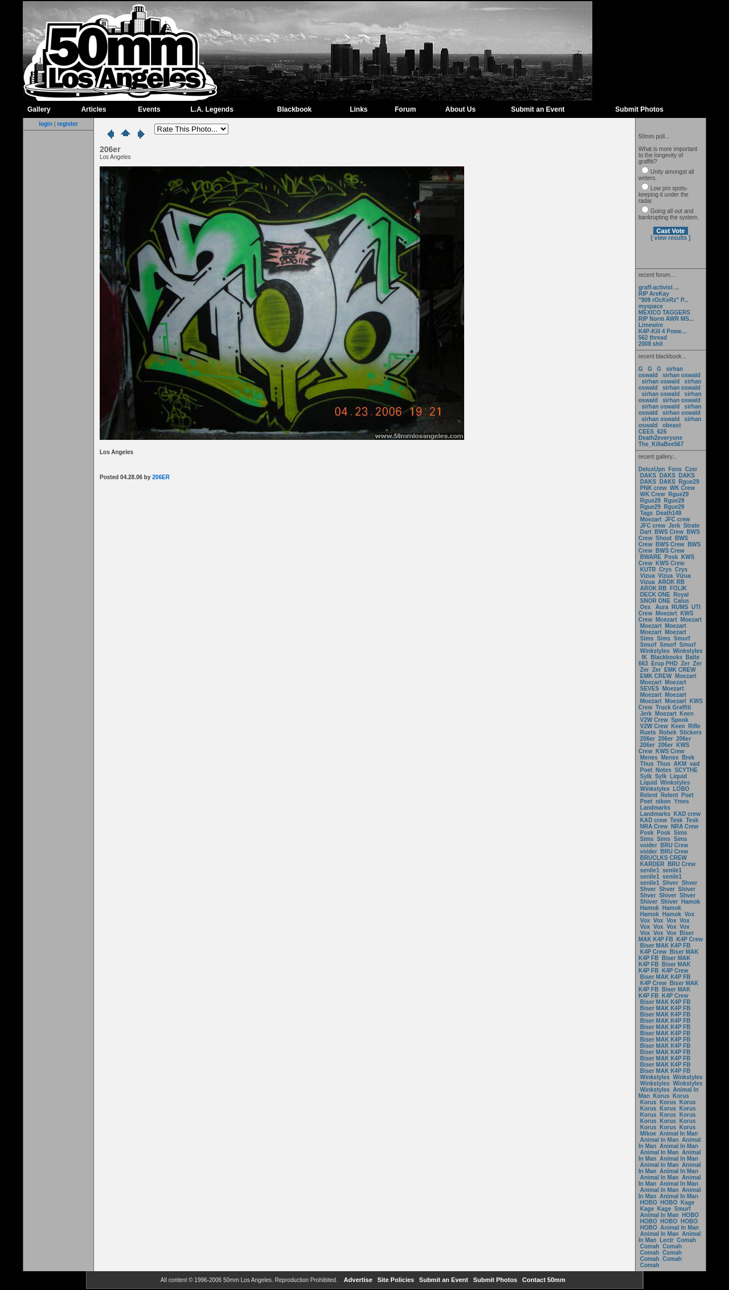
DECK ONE (656, 594)
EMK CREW (680, 670)
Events (149, 109)
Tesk (676, 820)
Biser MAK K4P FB (666, 936)
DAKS (648, 475)
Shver (670, 883)
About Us (460, 109)
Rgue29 (689, 482)
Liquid (678, 776)
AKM (680, 764)
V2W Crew (654, 720)
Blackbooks (666, 657)
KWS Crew (670, 563)
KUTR (648, 569)
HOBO (648, 1202)
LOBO (681, 789)
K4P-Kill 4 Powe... (662, 331)
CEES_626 (652, 431)
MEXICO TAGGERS (664, 312)
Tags (646, 513)
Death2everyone (660, 438)
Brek (688, 757)
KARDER (652, 864)
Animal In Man (679, 1133)
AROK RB (671, 582)
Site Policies (394, 1279)
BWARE (650, 557)
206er (647, 739)
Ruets (648, 732)
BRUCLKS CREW (663, 858)
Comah (686, 1240)
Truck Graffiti (673, 707)
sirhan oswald (681, 375)
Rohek (668, 732)
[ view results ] (670, 238)
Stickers (690, 732)
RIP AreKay (653, 294)
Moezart (651, 519)
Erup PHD (664, 663)
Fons (675, 469)
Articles (93, 109)
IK (644, 657)
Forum (405, 109)
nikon (663, 801)
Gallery (39, 109)
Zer (685, 663)
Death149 (668, 513)
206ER (161, 477)
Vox (690, 914)
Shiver (687, 889)
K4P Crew (690, 939)
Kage (687, 1202)
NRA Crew (654, 826)
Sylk (646, 776)
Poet (646, 770)
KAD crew (687, 814)
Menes (649, 757)
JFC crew (677, 519)
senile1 (650, 870)
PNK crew (653, 488)
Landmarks (655, 808)
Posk (671, 557)
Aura (661, 607)
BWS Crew (668, 532)
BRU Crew (674, 845)
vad (694, 764)
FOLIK (678, 588)
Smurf (682, 638)
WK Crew (682, 488)
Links (358, 109)
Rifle (694, 726)
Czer (691, 469)
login (45, 124)
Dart (646, 532)
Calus (681, 601)
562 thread (652, 337)
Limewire (650, 325)
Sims (647, 638)
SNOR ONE (655, 601)
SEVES (650, 688)
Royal (681, 594)
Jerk (675, 525)
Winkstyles (655, 651)
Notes (663, 770)
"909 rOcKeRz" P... (663, 300)
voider (649, 845)
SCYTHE (686, 770)
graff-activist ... (658, 287)
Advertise (357, 1279)
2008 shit (650, 344)
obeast (671, 425)
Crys (665, 569)
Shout (663, 538)
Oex (645, 607)
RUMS (680, 607)
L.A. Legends (211, 109)
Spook (680, 720)
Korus (661, 1096)
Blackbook (294, 109)
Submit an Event (537, 109)
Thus (647, 764)
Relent (649, 795)
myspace (650, 306)
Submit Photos (639, 109)
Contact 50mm (543, 1279)
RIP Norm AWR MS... (666, 319)
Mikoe (648, 1133)
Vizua (647, 576)
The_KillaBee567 (661, 444)
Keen (686, 714)
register (67, 124)
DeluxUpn (651, 469)
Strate (691, 525)
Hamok (690, 902)
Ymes (681, 801)
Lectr (666, 1240)
